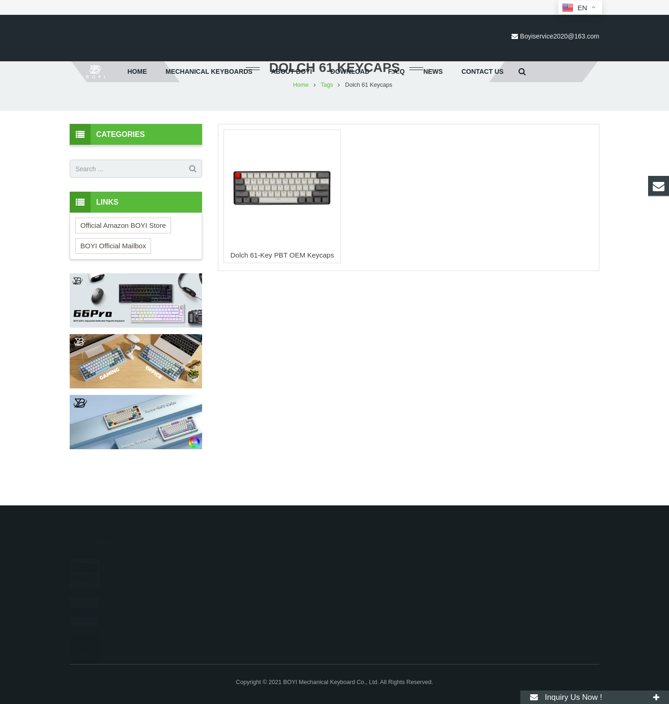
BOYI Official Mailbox (113, 284)
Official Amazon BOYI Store (123, 263)
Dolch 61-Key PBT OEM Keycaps (282, 293)
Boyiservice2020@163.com (559, 36)
